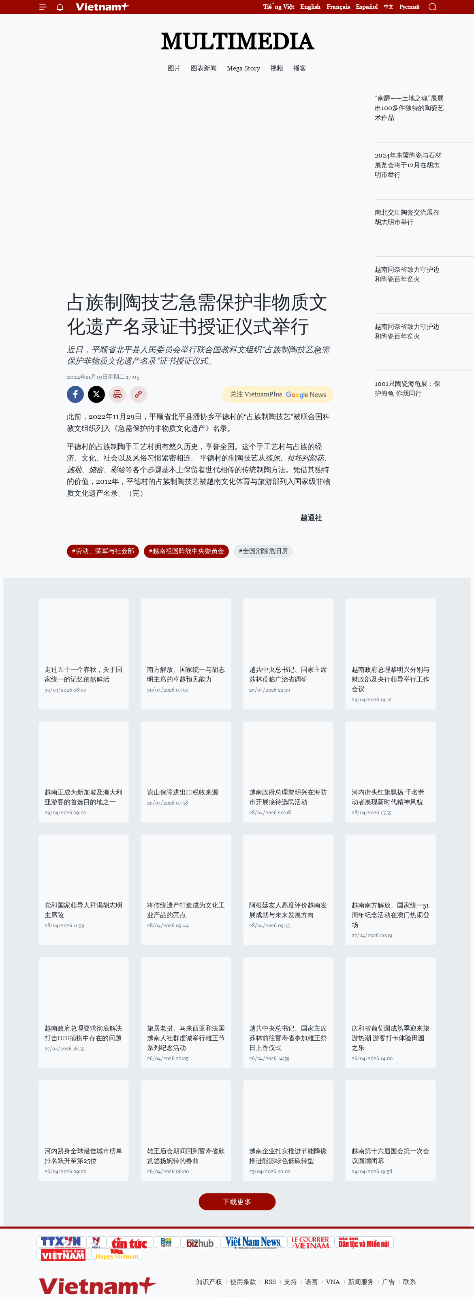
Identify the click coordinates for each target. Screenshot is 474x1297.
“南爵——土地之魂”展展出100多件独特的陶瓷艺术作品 (409, 107)
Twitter (96, 394)
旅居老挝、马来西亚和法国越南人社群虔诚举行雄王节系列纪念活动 (186, 1038)
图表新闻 (204, 68)
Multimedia (237, 41)
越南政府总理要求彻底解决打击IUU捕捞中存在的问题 (83, 1033)
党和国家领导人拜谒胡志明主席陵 (83, 910)
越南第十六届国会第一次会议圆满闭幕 (390, 1156)
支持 (290, 1282)
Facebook (75, 394)
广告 (388, 1282)
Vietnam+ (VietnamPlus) (103, 7)
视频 (276, 68)
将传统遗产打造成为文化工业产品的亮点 (186, 910)
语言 (311, 1282)
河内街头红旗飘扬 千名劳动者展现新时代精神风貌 (388, 797)
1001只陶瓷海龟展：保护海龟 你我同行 (407, 388)
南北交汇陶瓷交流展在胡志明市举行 (407, 217)
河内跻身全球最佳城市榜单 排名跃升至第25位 (83, 1156)
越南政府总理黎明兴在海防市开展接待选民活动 (288, 797)
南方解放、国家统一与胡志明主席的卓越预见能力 (186, 674)
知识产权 (209, 1282)
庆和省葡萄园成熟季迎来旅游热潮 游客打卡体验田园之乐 (390, 1038)
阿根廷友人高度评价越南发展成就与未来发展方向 (288, 910)
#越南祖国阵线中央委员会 (186, 551)
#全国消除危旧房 (263, 551)
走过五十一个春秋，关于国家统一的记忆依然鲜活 (83, 674)
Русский (409, 7)
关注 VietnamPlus (256, 394)
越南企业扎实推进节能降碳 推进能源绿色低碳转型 (288, 1156)
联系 (409, 1282)
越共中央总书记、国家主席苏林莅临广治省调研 (288, 674)
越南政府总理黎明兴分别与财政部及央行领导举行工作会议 (390, 679)
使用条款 (243, 1282)
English (310, 6)
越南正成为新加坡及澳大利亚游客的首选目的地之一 (83, 797)
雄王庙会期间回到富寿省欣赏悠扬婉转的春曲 (186, 1156)
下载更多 (237, 1201)
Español (367, 6)
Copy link (138, 394)
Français (338, 6)
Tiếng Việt (278, 6)
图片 (174, 68)
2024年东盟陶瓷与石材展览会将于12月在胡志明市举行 (408, 165)
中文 (388, 7)
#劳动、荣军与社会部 (103, 551)
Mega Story (243, 68)
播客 (299, 68)
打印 (117, 394)
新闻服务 (361, 1282)
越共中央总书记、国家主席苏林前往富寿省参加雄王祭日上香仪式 (288, 1038)
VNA (333, 1282)
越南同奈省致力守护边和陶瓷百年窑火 (407, 274)
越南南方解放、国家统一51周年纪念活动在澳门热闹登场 (390, 915)
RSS (270, 1282)
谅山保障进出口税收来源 (182, 792)
